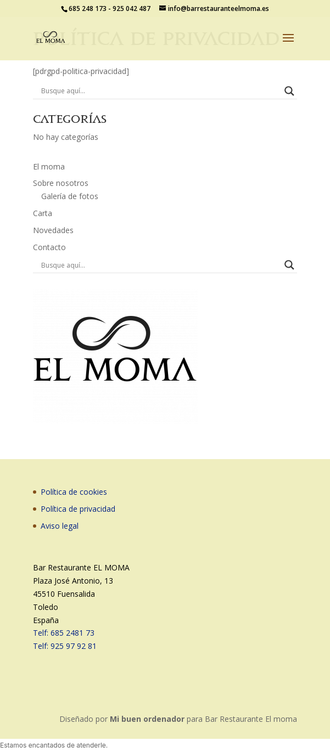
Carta (42, 213)
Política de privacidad (78, 509)
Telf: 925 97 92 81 (65, 646)
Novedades (53, 230)
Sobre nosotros (60, 183)
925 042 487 (131, 8)
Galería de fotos (69, 196)
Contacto (49, 247)
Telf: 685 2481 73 (63, 632)
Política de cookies (74, 492)
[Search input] (160, 91)
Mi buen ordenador (147, 719)
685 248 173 (88, 8)
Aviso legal (60, 526)
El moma (49, 166)
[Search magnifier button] (289, 91)
